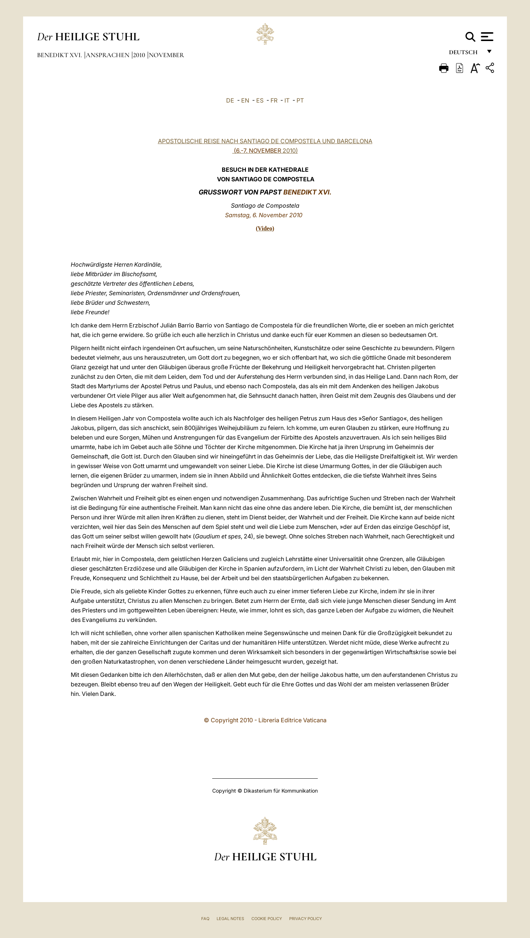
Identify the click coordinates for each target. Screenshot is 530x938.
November (166, 55)
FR (273, 100)
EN (245, 100)
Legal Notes (230, 918)
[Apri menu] (486, 36)
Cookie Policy (266, 918)
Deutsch (465, 54)
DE (230, 100)
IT (287, 100)
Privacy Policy (305, 918)
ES (260, 100)
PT (300, 100)
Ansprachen (108, 55)
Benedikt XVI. (60, 55)
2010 (140, 55)
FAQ (205, 918)
